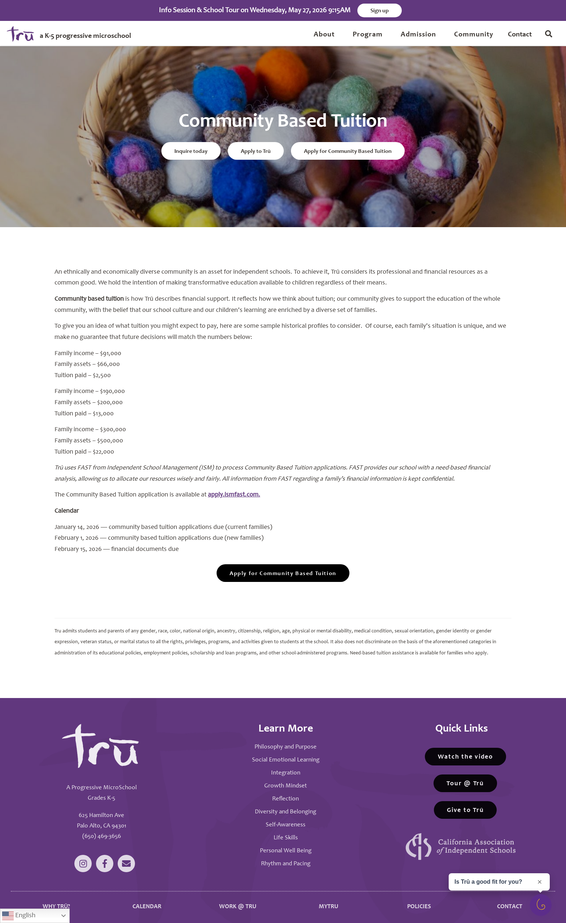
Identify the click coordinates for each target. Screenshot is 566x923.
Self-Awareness (285, 825)
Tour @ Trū (465, 783)
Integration (285, 773)
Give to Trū (465, 810)
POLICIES (419, 906)
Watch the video (465, 757)
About (324, 35)
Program (368, 35)
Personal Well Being (286, 851)
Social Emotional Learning (285, 760)
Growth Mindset (285, 786)
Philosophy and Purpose (285, 747)
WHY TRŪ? (56, 906)
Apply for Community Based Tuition (348, 152)
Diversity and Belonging (285, 812)
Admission (418, 35)
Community (473, 35)
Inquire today (191, 152)
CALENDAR (146, 906)
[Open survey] (541, 905)
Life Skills (286, 838)
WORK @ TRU (237, 906)
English (18, 916)
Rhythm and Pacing (285, 864)
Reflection (285, 799)
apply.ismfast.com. (234, 494)
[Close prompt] (539, 882)
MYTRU (328, 906)
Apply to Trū (256, 152)
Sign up (379, 11)
